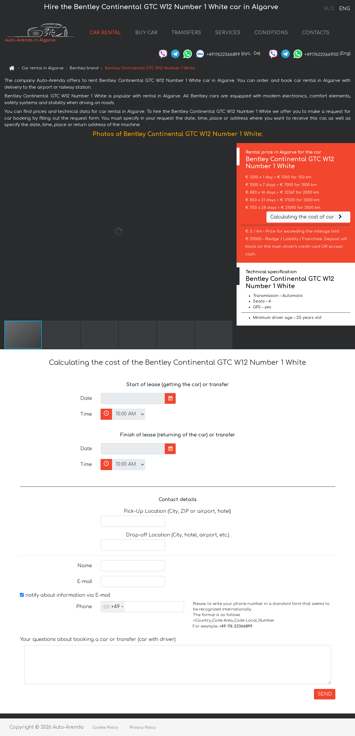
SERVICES (227, 32)
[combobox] (113, 606)
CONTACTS (315, 32)
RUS (329, 8)
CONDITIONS (271, 32)
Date (86, 398)
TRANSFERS (186, 32)
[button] (231, 231)
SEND (324, 694)
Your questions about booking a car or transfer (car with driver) (98, 639)
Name (84, 565)
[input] (133, 398)
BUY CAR (146, 32)
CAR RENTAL (105, 32)
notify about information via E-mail (65, 595)
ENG (344, 8)
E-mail (84, 581)
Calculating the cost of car (307, 217)
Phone (84, 606)
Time (86, 414)
